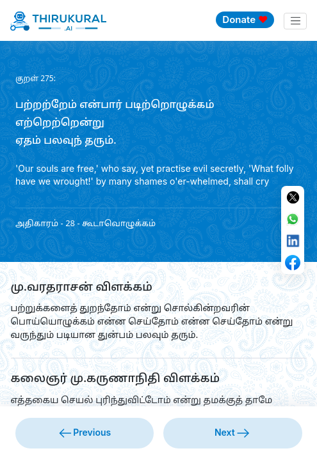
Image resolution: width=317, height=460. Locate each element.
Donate (245, 19)
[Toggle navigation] (295, 21)
